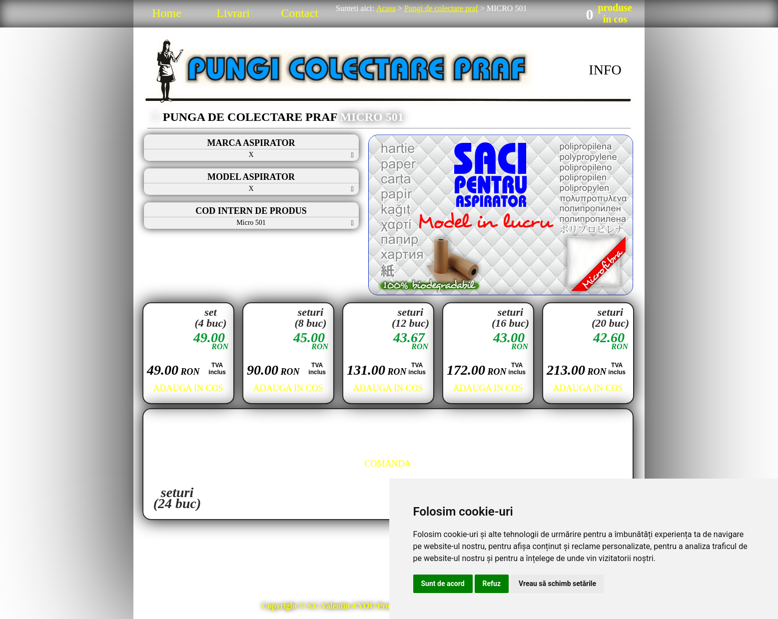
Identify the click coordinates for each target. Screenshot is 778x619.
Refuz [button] (492, 584)
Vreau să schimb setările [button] (557, 584)
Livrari (233, 12)
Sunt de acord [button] (443, 584)
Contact (299, 12)
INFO (605, 69)
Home (166, 12)
